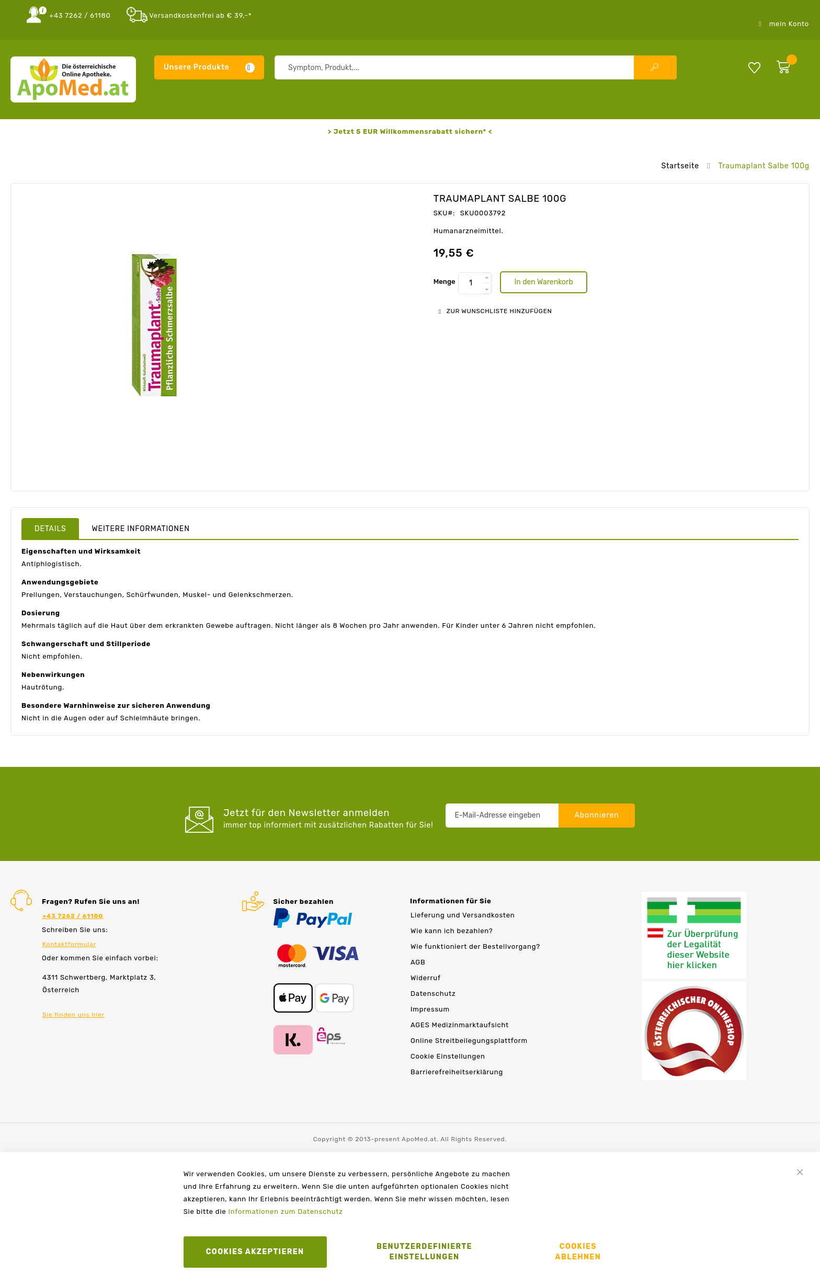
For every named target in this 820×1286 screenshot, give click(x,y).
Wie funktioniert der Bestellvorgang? (475, 946)
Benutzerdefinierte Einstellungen (424, 1251)
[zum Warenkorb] (790, 65)
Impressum (430, 1009)
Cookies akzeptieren (255, 1251)
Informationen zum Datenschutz (285, 1211)
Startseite (680, 166)
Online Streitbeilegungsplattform (469, 1040)
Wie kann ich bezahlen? (452, 931)
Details (50, 528)
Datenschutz (433, 993)
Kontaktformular (69, 944)
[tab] (50, 528)
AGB (418, 962)
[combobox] (476, 67)
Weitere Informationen (141, 528)
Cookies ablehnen (578, 1251)
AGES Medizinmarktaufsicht (460, 1025)
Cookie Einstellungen (448, 1056)
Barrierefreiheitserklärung (457, 1072)
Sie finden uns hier (73, 1014)
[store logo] (73, 79)
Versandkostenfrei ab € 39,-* (200, 15)
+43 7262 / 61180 (80, 15)
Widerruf (426, 978)
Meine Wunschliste (754, 67)
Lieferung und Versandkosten (463, 915)
